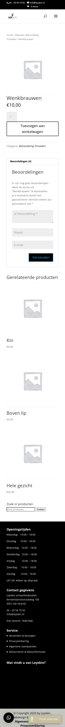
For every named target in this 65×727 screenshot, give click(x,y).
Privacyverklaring (19, 641)
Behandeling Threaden (32, 146)
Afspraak (19, 35)
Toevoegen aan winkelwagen (32, 128)
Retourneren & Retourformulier (27, 651)
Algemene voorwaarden (23, 646)
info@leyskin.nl (15, 614)
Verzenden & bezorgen (22, 635)
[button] (8, 717)
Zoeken (41, 509)
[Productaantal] (12, 117)
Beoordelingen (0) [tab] (20, 161)
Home (10, 35)
